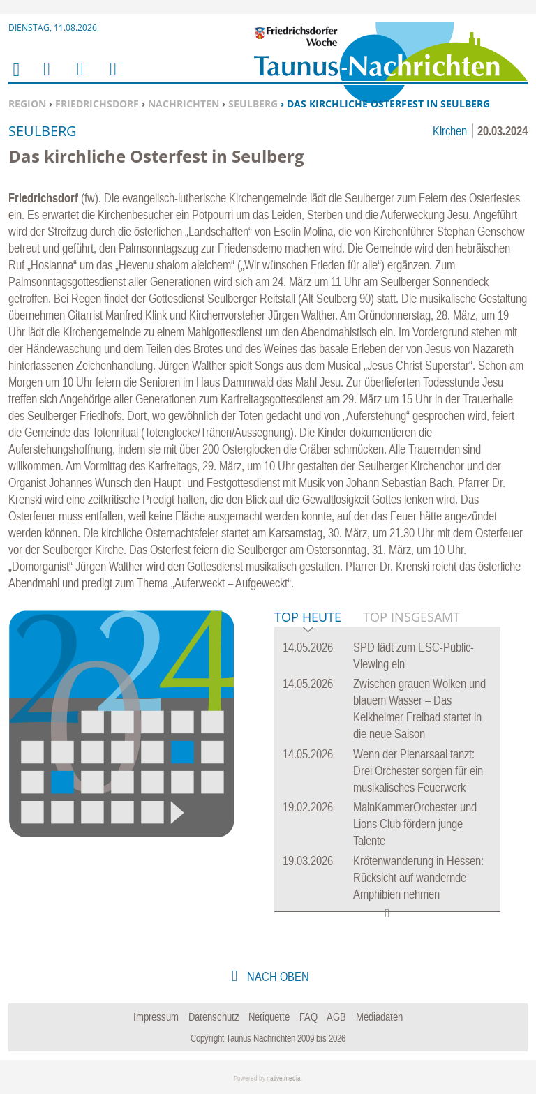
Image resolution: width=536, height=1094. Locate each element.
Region (27, 103)
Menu (46, 78)
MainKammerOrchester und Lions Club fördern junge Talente (415, 824)
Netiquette (269, 1016)
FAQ (308, 1016)
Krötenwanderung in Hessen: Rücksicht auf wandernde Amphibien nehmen (418, 877)
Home (15, 78)
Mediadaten (379, 1016)
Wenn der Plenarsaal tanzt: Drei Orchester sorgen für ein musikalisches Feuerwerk (418, 771)
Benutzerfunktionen (112, 78)
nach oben (276, 976)
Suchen (77, 78)
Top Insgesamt (411, 616)
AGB (336, 1016)
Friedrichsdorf (97, 103)
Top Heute (307, 617)
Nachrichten (183, 103)
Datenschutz (213, 1016)
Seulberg (253, 103)
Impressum (156, 1016)
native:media (284, 1078)
